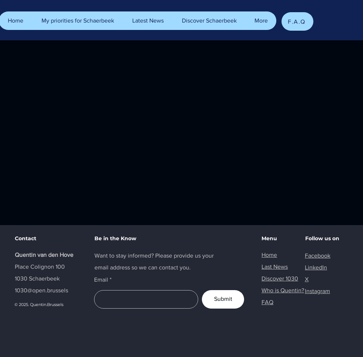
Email (101, 280)
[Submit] (223, 299)
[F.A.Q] (297, 21)
